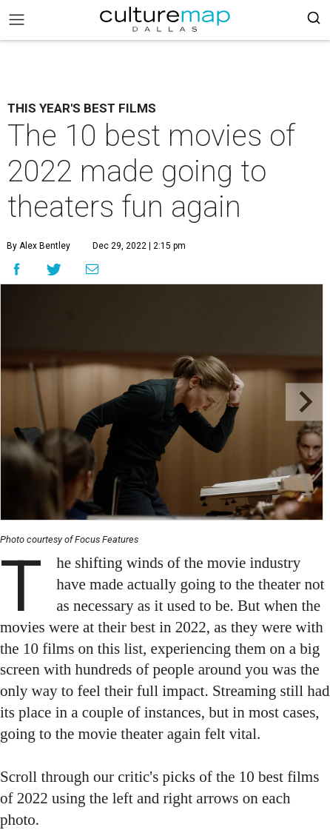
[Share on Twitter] (54, 268)
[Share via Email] (92, 268)
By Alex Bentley (38, 246)
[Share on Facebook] (16, 268)
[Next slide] (304, 402)
